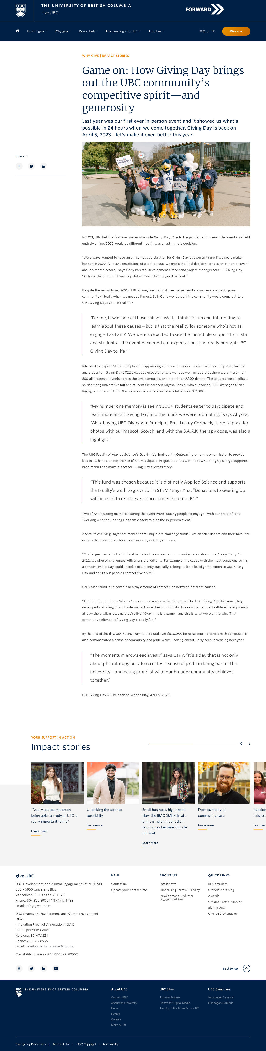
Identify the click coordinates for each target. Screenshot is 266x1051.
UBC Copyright (86, 1044)
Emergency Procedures (31, 1044)
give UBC (25, 876)
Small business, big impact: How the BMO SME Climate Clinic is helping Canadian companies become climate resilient (164, 821)
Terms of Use (61, 1044)
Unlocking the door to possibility (104, 813)
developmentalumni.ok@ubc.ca (50, 946)
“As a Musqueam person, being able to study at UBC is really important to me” (54, 815)
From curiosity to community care (212, 813)
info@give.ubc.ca (39, 906)
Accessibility (111, 1044)
